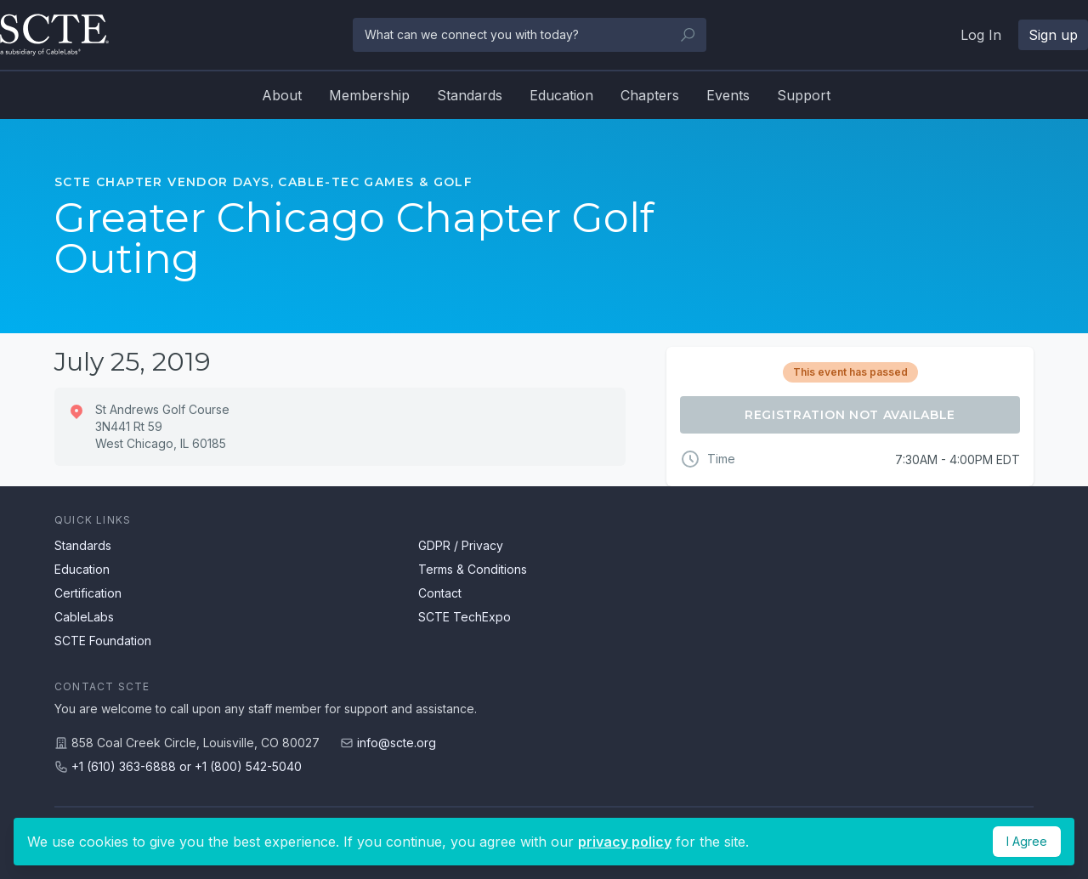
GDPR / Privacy (460, 545)
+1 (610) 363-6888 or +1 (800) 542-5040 (186, 766)
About (282, 95)
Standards (469, 95)
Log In (980, 34)
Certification (88, 593)
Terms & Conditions (472, 569)
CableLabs (84, 617)
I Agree (1026, 841)
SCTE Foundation (102, 640)
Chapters (649, 95)
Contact (440, 593)
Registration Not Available (850, 414)
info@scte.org (396, 742)
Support (803, 95)
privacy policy (625, 841)
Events (728, 95)
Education (561, 95)
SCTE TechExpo (464, 617)
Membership (369, 95)
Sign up (1053, 34)
